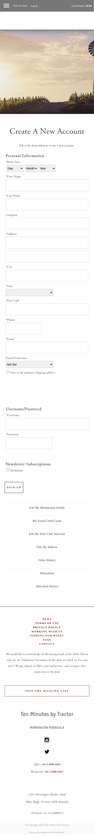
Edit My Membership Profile (47, 507)
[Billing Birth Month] (31, 168)
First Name (13, 177)
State (9, 286)
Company (11, 215)
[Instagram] (46, 740)
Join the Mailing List (47, 690)
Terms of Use (47, 623)
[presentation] (38, 390)
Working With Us (47, 631)
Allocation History (46, 586)
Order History (47, 560)
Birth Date (13, 162)
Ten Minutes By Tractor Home (47, 22)
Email (10, 339)
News (47, 619)
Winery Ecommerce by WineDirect (47, 832)
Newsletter (16, 470)
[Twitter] (46, 751)
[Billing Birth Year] (47, 168)
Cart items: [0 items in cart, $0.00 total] (81, 5)
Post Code (12, 301)
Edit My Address (47, 547)
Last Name (13, 196)
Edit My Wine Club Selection (47, 534)
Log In (34, 5)
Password (12, 434)
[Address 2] (47, 256)
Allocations (47, 573)
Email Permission (16, 358)
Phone (10, 320)
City (9, 267)
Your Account (20, 5)
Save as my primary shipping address (32, 373)
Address (11, 234)
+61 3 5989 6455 (51, 764)
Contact (47, 643)
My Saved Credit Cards (47, 521)
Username (12, 415)
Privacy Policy (47, 627)
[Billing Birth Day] (15, 168)
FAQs (47, 639)
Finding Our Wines (47, 635)
